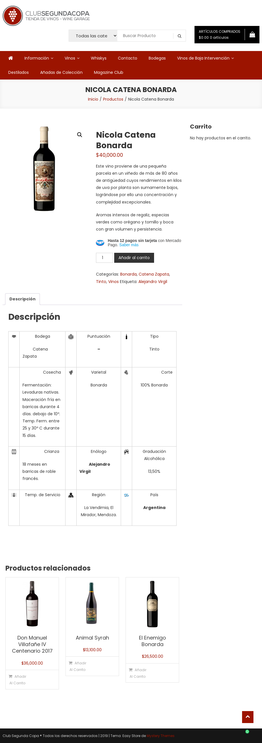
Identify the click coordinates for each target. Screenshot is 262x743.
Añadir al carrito (134, 257)
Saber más (129, 245)
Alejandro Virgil (152, 281)
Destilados (18, 72)
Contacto (127, 58)
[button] (80, 135)
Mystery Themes (161, 735)
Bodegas (157, 58)
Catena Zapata (154, 274)
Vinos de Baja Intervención (203, 58)
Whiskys (99, 58)
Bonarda (128, 274)
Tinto (101, 281)
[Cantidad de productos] (104, 258)
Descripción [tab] (22, 299)
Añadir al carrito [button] (17, 679)
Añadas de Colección (61, 72)
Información (36, 58)
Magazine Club (108, 72)
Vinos (70, 58)
